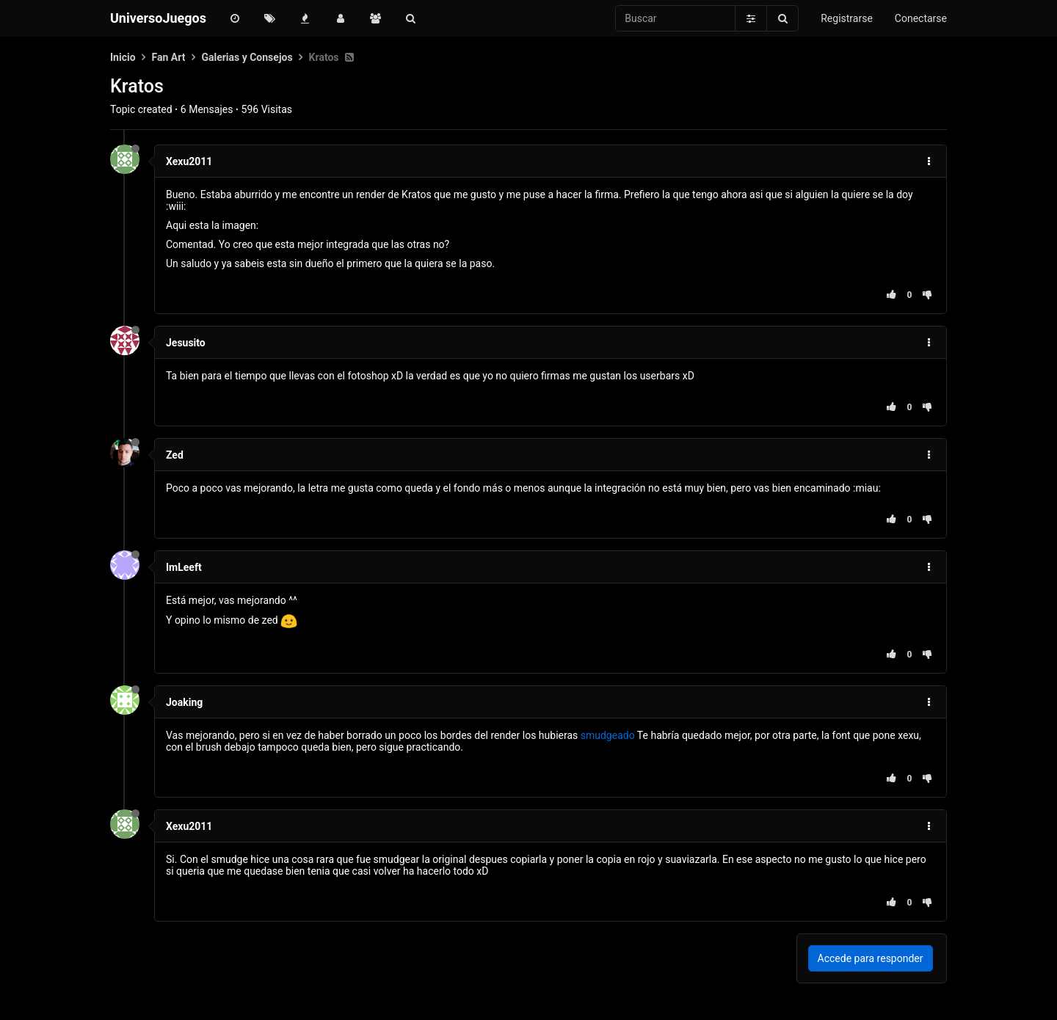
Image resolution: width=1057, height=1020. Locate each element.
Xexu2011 (189, 161)
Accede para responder (870, 958)
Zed (175, 455)
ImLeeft (184, 567)
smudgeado (608, 735)
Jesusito (186, 343)
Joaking (184, 702)
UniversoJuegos (158, 18)
